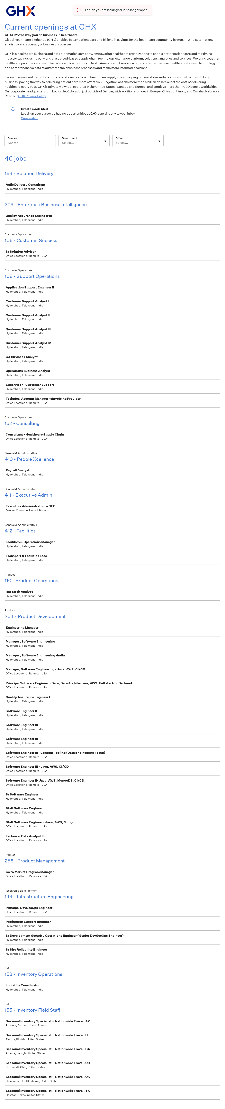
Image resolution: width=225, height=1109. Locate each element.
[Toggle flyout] (105, 141)
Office (119, 138)
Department (69, 138)
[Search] (30, 143)
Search (12, 138)
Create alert (29, 118)
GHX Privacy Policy (32, 96)
